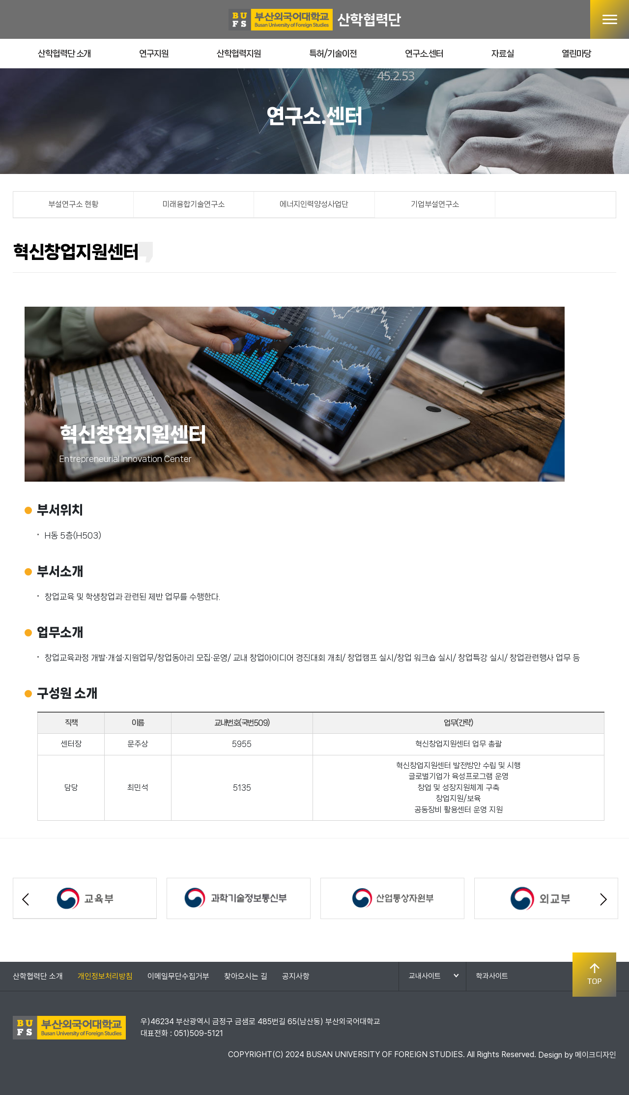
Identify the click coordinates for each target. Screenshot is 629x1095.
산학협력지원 (239, 53)
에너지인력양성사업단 (314, 204)
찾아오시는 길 (245, 976)
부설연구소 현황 (73, 204)
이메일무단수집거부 (178, 976)
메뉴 (609, 19)
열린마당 (576, 53)
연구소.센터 (424, 53)
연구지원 (154, 53)
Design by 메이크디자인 (577, 1055)
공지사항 (296, 976)
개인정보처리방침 (105, 976)
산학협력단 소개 (64, 53)
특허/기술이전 (333, 53)
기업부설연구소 (435, 204)
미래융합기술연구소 (194, 204)
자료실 (502, 53)
